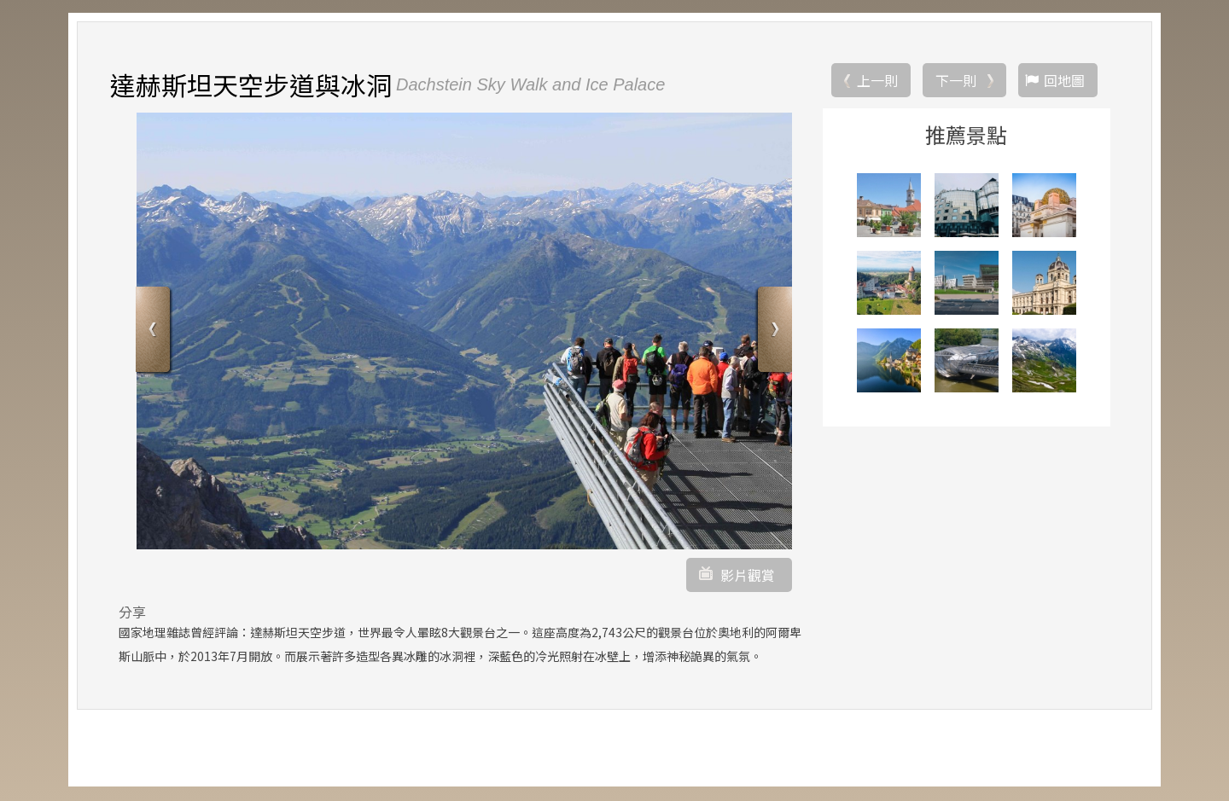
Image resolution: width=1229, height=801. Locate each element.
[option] (464, 331)
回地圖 (1064, 81)
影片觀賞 (747, 575)
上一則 (877, 81)
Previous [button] (155, 333)
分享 (132, 612)
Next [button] (773, 333)
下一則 (955, 81)
